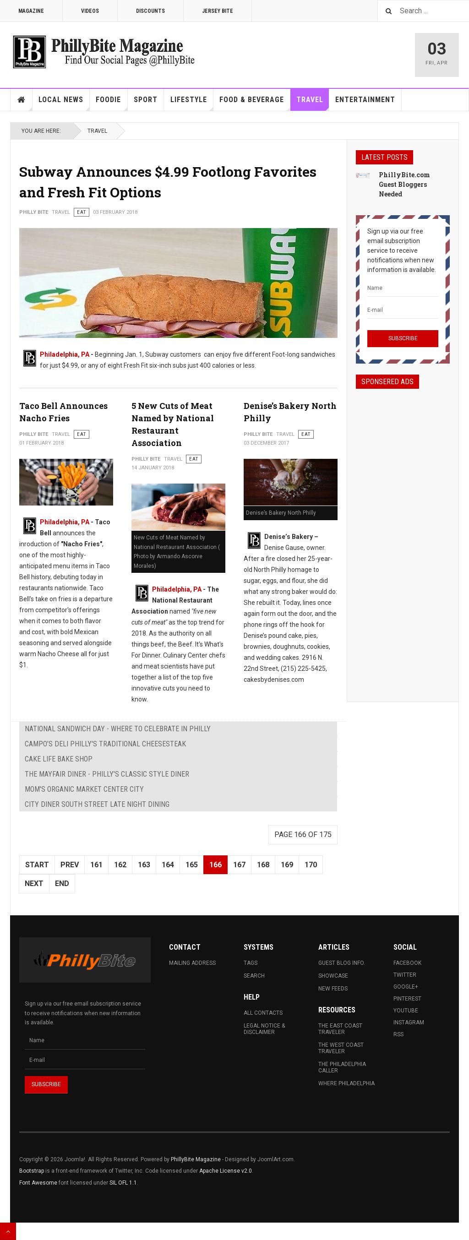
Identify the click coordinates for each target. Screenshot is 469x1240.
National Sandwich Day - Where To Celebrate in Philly (118, 728)
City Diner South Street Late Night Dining (97, 804)
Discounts (150, 11)
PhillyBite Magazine (196, 1159)
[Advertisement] (403, 537)
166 (215, 864)
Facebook (407, 963)
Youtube (405, 1010)
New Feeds (333, 988)
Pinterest (407, 998)
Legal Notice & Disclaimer (264, 1028)
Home (22, 100)
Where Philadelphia (346, 1083)
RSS (398, 1034)
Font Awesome (38, 1183)
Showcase (333, 976)
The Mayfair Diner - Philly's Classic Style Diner (107, 774)
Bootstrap (31, 1171)
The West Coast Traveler (341, 1048)
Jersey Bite (217, 11)
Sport (146, 99)
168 (263, 864)
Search (254, 976)
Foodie (111, 103)
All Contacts (263, 1013)
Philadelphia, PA (64, 354)
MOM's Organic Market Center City (84, 789)
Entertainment (365, 99)
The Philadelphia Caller (342, 1067)
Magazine (31, 11)
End (62, 883)
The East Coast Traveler (340, 1028)
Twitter (404, 975)
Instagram (408, 1022)
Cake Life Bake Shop (59, 759)
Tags (250, 963)
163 (144, 864)
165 (191, 864)
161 (96, 864)
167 (239, 864)
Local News (64, 103)
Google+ (405, 987)
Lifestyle (191, 103)
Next (34, 883)
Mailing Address (192, 963)
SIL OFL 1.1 (123, 1183)
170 (311, 864)
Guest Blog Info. (341, 963)
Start (37, 864)
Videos (90, 11)
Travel (312, 103)
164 (168, 864)
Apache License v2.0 (225, 1171)
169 (287, 864)
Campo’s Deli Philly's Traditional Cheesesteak (105, 744)
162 (120, 864)
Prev (69, 864)
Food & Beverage (254, 103)
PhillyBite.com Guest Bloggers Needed (404, 184)
